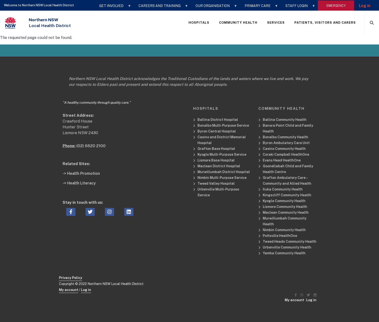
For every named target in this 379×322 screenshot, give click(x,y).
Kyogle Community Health (284, 201)
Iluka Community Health (283, 189)
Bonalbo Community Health (285, 137)
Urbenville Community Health (287, 247)
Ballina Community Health (284, 120)
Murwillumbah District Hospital (223, 172)
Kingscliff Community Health (287, 195)
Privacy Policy (70, 278)
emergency (336, 5)
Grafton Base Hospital (216, 149)
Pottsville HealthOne (280, 236)
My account (68, 290)
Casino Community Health (284, 149)
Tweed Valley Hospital (216, 183)
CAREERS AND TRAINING (161, 7)
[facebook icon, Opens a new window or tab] (71, 212)
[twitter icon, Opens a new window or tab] (90, 212)
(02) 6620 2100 (91, 146)
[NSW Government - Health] (10, 23)
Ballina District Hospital (217, 120)
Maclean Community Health (286, 212)
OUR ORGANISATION (214, 7)
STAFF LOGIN (298, 7)
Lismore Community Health (285, 207)
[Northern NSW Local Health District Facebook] (296, 295)
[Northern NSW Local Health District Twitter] (308, 295)
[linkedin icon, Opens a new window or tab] (129, 212)
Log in (364, 5)
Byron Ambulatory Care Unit (286, 143)
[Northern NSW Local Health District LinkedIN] (314, 295)
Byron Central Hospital (216, 131)
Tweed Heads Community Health (289, 241)
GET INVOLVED (112, 7)
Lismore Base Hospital (216, 160)
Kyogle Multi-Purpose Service (221, 154)
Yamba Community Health (284, 253)
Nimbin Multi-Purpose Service (222, 178)
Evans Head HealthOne (282, 160)
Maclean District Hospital (218, 166)
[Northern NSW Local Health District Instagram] (301, 295)
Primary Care (259, 7)
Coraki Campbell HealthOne (286, 154)
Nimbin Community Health (284, 230)
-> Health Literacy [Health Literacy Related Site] (79, 183)
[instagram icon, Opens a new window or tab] (109, 212)
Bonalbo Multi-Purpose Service (223, 125)
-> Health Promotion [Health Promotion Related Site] (81, 173)
